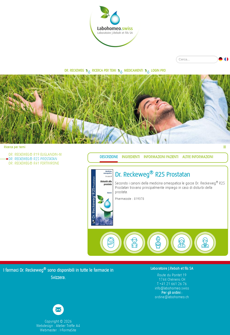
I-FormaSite (68, 330)
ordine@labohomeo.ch (172, 297)
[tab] (109, 158)
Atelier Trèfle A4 (68, 326)
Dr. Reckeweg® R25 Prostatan (33, 159)
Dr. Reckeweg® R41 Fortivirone (34, 163)
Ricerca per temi (104, 70)
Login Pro (158, 70)
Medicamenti (133, 70)
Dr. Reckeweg (74, 70)
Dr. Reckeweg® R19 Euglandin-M (35, 155)
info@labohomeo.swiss (172, 288)
